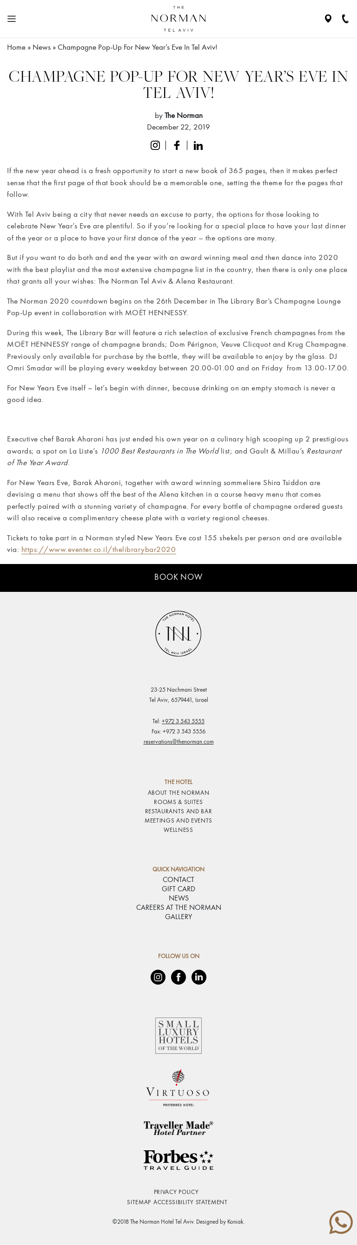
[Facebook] (178, 977)
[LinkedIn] (199, 977)
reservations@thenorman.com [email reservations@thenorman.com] (179, 742)
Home (16, 48)
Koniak (235, 1222)
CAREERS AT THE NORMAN (178, 908)
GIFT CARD (178, 889)
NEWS (179, 898)
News (42, 48)
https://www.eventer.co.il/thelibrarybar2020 (98, 550)
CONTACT (178, 880)
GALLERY (178, 917)
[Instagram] (158, 977)
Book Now (178, 577)
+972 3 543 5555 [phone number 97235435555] (183, 722)
